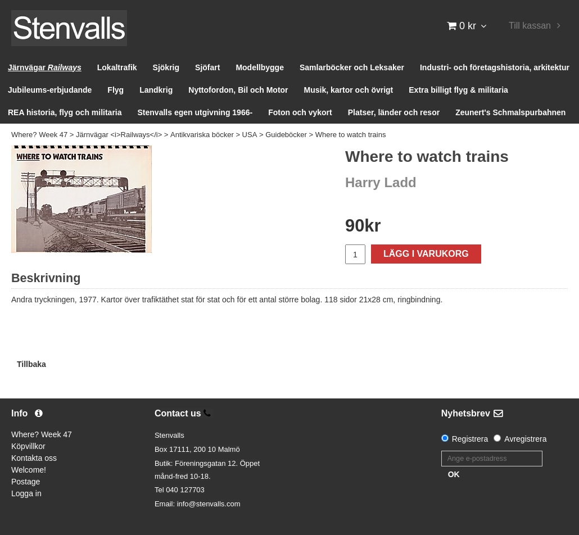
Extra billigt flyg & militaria (458, 89)
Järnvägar (45, 67)
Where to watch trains (350, 134)
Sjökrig (166, 67)
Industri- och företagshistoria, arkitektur (494, 67)
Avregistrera (525, 438)
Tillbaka (31, 364)
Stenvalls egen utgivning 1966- (195, 112)
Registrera (470, 438)
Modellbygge (260, 67)
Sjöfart (207, 67)
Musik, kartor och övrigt (348, 89)
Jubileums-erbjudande (50, 89)
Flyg (115, 89)
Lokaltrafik (117, 67)
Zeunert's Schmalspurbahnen (510, 112)
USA (249, 134)
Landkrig (156, 89)
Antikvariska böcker (202, 134)
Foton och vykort (300, 112)
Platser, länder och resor (394, 112)
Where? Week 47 (39, 134)
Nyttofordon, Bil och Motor (238, 89)
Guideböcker (286, 134)
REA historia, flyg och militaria (65, 112)
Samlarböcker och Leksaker (352, 67)
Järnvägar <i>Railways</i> (119, 134)
